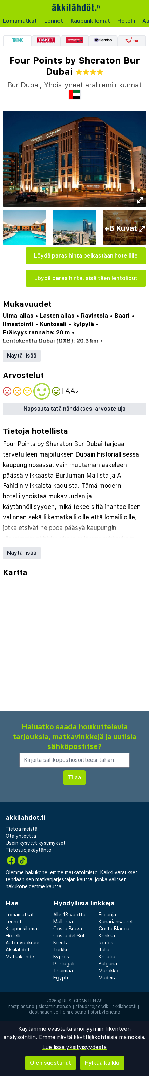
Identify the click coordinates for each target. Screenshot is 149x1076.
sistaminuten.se (55, 1006)
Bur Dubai (23, 85)
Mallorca (63, 921)
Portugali (63, 964)
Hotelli (126, 21)
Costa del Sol (68, 935)
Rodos (106, 942)
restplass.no (21, 1006)
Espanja (107, 914)
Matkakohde (20, 956)
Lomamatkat (20, 21)
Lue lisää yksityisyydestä (74, 1047)
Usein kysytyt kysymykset (36, 843)
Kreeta (61, 942)
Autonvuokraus (23, 942)
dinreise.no (74, 1012)
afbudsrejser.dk (91, 1006)
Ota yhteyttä (21, 836)
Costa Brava (67, 928)
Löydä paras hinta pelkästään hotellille (86, 255)
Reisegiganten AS (82, 1000)
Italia (104, 949)
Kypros (61, 956)
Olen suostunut (50, 1063)
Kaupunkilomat (90, 21)
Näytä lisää (21, 355)
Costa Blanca (114, 928)
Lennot (53, 21)
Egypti (60, 978)
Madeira (108, 978)
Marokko (108, 971)
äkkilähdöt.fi (124, 1006)
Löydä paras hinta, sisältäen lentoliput (85, 278)
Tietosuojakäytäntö (29, 850)
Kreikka (107, 935)
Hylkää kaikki (102, 1063)
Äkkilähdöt (18, 949)
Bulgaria (108, 964)
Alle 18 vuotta (69, 914)
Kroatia (107, 956)
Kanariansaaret (116, 921)
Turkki (60, 949)
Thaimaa (63, 971)
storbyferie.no (105, 1012)
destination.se (44, 1012)
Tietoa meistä (22, 829)
